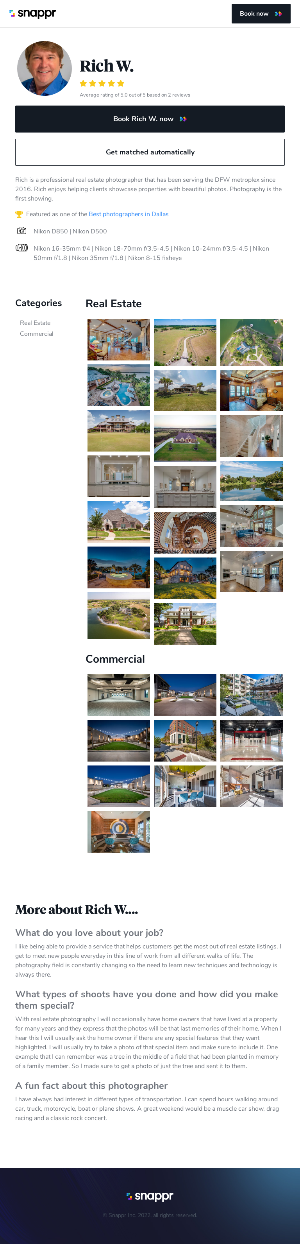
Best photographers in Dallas (129, 214)
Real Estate (35, 323)
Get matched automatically (150, 152)
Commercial (37, 334)
